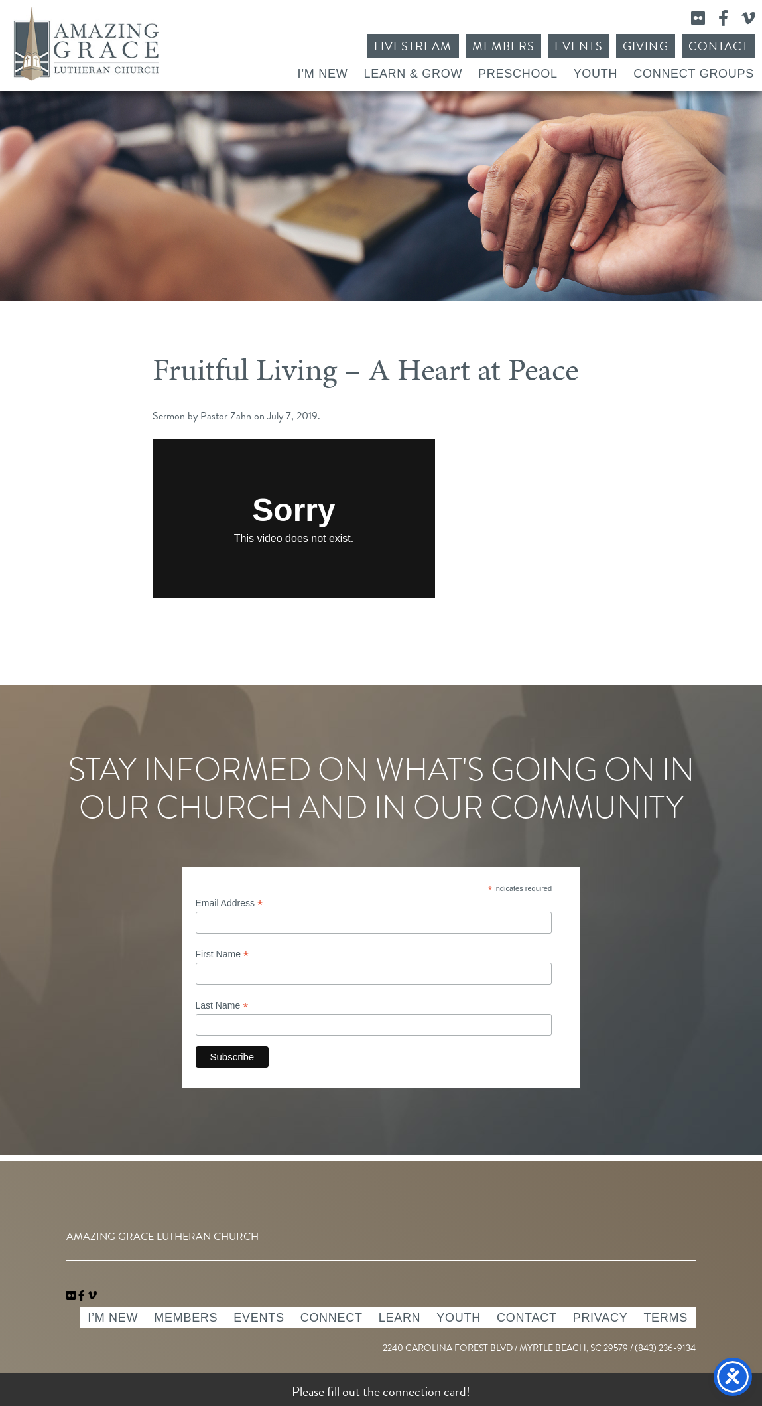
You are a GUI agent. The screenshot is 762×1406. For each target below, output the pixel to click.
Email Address (229, 903)
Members (503, 46)
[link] (72, 1296)
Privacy (600, 1317)
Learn (400, 1317)
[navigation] (92, 1296)
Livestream (413, 46)
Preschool (518, 73)
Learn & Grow (412, 73)
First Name (222, 954)
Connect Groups (693, 73)
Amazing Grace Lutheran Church (86, 44)
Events (578, 46)
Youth (596, 73)
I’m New (322, 73)
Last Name (222, 1005)
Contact (718, 46)
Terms (665, 1317)
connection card (424, 1391)
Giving (645, 46)
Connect (331, 1317)
